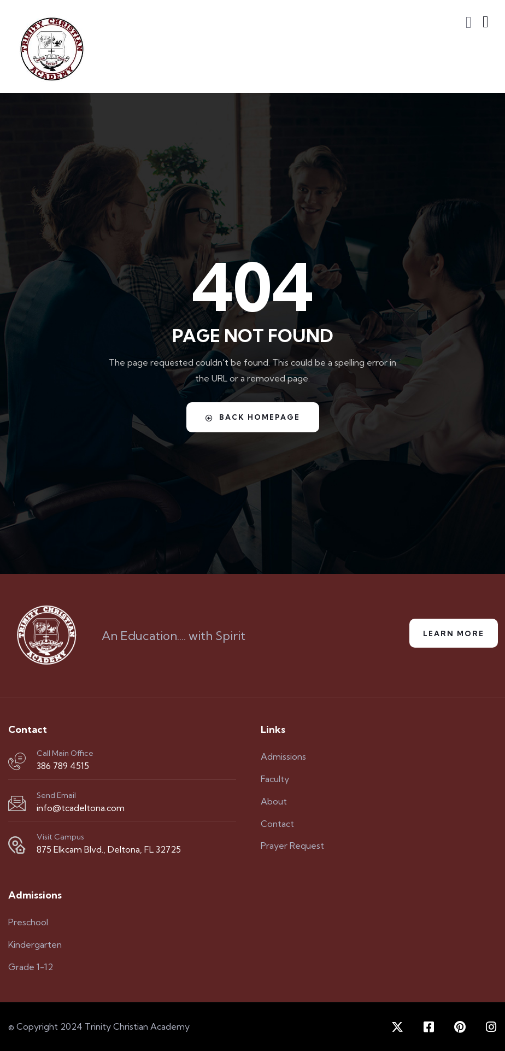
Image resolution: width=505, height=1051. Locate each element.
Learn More (453, 633)
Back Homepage (252, 417)
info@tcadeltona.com (81, 807)
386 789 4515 (63, 765)
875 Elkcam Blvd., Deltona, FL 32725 (109, 849)
